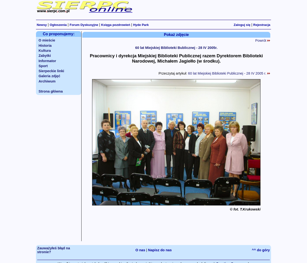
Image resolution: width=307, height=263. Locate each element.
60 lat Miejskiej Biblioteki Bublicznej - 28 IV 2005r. (176, 48)
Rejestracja (261, 25)
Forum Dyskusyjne (84, 25)
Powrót (262, 40)
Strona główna (51, 91)
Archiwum (47, 81)
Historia (45, 45)
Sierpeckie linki (51, 71)
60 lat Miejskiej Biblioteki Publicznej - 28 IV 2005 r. (229, 73)
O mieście (47, 40)
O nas (140, 250)
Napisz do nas (160, 250)
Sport (43, 66)
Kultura (45, 51)
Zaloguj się (242, 25)
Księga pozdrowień (115, 25)
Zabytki (45, 56)
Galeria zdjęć (49, 76)
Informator (47, 61)
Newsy (42, 25)
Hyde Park (141, 25)
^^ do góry (261, 250)
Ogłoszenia (58, 25)
